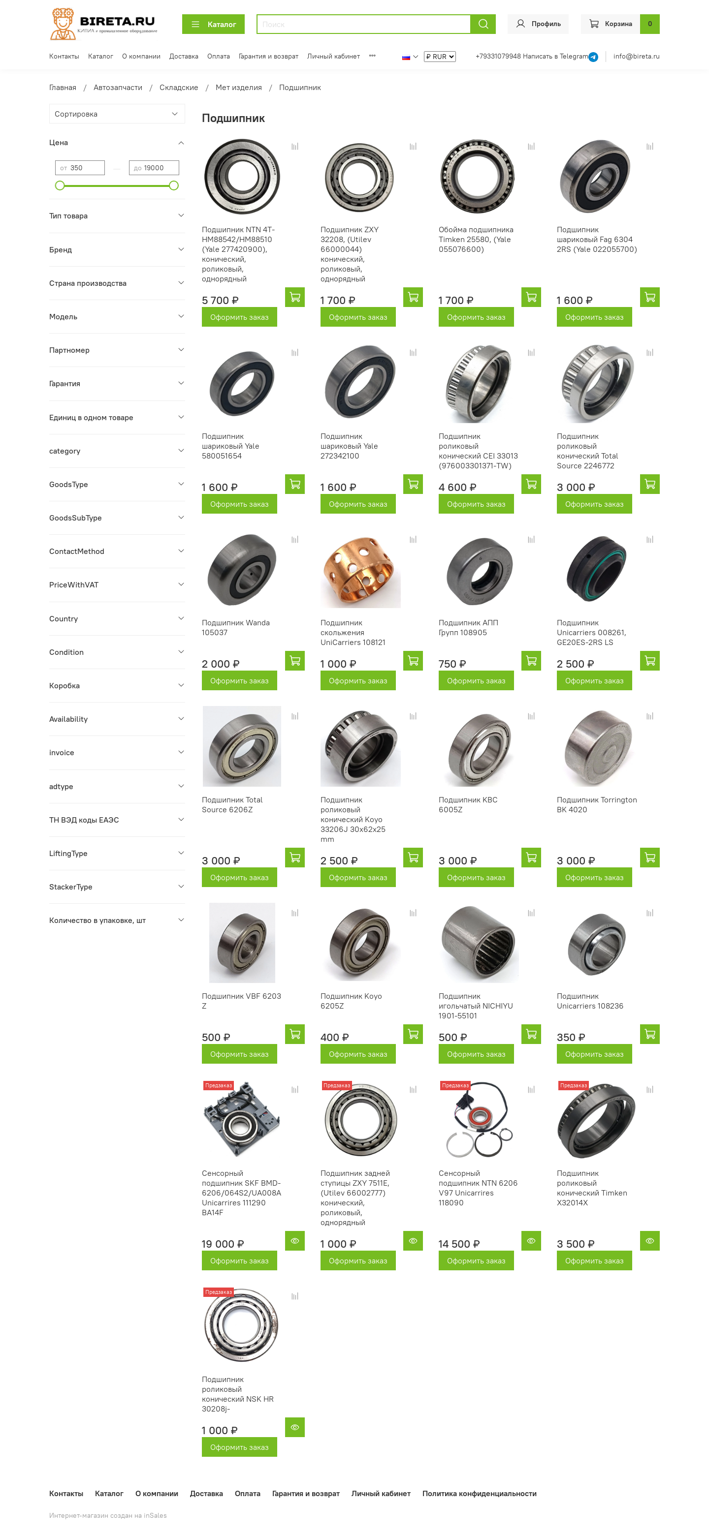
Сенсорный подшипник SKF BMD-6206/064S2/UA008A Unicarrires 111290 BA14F (241, 1192)
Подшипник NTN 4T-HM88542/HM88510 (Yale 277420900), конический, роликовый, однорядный (238, 253)
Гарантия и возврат (268, 56)
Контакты (64, 56)
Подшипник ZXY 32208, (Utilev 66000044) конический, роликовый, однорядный (350, 253)
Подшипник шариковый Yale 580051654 (230, 445)
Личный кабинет (333, 56)
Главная (62, 87)
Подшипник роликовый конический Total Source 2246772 (587, 450)
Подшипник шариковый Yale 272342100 (349, 445)
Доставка (183, 56)
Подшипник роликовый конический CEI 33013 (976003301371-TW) (478, 450)
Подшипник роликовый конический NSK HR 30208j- (238, 1393)
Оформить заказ (239, 317)
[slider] (60, 185)
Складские (179, 87)
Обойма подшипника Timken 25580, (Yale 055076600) (476, 239)
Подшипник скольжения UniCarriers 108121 (353, 632)
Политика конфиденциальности (479, 1493)
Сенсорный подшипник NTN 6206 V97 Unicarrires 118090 (478, 1187)
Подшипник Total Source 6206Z (232, 804)
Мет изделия (239, 87)
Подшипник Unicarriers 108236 (590, 1001)
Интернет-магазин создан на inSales (108, 1515)
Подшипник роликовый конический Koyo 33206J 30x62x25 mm (353, 819)
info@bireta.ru (636, 56)
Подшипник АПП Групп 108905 (468, 627)
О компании (141, 56)
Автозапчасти (118, 87)
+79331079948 (499, 56)
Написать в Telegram (555, 56)
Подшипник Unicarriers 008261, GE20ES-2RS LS (591, 632)
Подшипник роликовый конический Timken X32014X (592, 1187)
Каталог (213, 24)
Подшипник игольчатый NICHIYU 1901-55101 (476, 1005)
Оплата (218, 56)
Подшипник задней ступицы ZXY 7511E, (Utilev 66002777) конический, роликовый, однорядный (355, 1197)
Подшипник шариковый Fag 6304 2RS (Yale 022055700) (597, 239)
